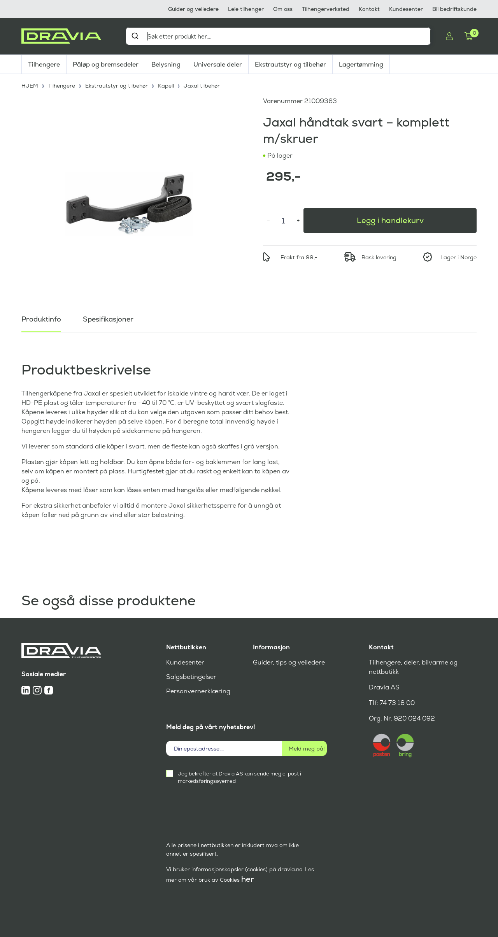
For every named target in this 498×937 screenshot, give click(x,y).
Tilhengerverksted (325, 8)
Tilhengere (44, 64)
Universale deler (217, 64)
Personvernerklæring (198, 691)
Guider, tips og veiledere (289, 662)
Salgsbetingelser (191, 677)
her (247, 879)
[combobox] (278, 36)
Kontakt (369, 8)
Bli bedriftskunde (454, 8)
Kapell (166, 85)
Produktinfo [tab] (41, 319)
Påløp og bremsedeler (106, 64)
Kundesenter (406, 8)
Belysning (166, 64)
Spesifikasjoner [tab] (108, 319)
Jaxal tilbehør (202, 85)
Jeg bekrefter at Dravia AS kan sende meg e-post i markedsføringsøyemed (239, 777)
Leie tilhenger (246, 8)
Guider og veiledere (193, 8)
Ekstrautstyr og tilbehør (290, 64)
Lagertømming (361, 64)
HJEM (29, 85)
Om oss (283, 8)
